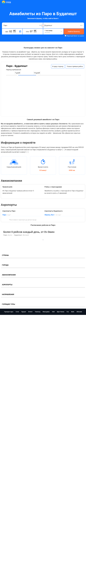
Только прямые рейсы (75, 66)
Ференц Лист (49, 215)
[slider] (17, 75)
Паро (4, 215)
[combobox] (22, 25)
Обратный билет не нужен (75, 36)
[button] (43, 240)
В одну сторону (57, 66)
